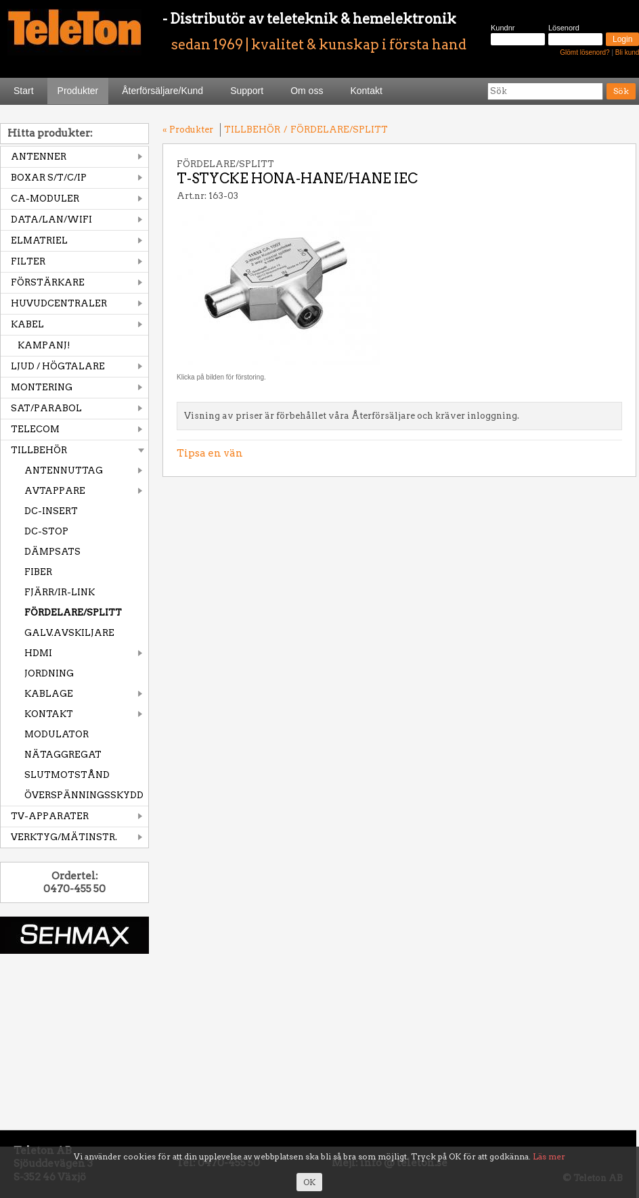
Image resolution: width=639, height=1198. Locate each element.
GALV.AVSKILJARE (69, 633)
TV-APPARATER (50, 816)
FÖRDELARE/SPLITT (73, 612)
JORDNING (49, 673)
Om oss (306, 90)
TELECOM (35, 429)
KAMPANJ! (44, 345)
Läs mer (549, 1156)
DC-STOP (46, 531)
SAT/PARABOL (46, 408)
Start (24, 90)
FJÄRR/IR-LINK (59, 592)
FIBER (38, 572)
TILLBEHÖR (39, 450)
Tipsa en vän (210, 453)
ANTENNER (38, 157)
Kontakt (366, 90)
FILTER (28, 261)
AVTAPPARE (54, 491)
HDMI (38, 653)
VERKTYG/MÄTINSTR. (64, 837)
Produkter (78, 90)
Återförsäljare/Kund (162, 90)
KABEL (27, 324)
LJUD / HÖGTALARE (58, 366)
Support (246, 90)
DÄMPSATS (52, 552)
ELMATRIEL (39, 240)
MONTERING (41, 387)
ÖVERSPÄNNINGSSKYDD (84, 795)
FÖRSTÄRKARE (48, 282)
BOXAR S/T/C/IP (49, 177)
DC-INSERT (51, 511)
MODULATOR (56, 734)
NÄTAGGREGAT (63, 755)
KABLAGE (48, 694)
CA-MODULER (45, 198)
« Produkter (187, 129)
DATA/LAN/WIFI (51, 219)
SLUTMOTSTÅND (67, 775)
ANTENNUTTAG (63, 470)
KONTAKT (48, 714)
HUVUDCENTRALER (59, 303)
